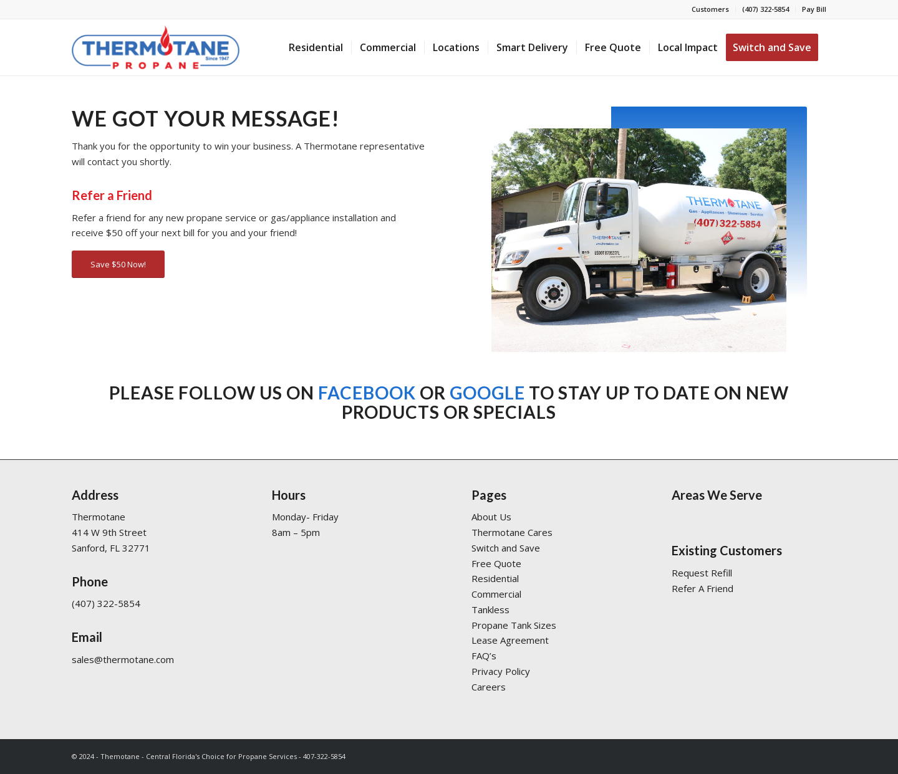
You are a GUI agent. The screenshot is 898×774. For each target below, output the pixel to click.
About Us (491, 516)
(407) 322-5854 (765, 9)
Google (487, 392)
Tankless (490, 609)
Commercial (496, 594)
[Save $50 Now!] (118, 265)
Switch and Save (505, 548)
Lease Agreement (510, 640)
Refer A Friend (702, 588)
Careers (488, 687)
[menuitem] (710, 9)
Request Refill (702, 572)
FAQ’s (483, 655)
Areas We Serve (717, 494)
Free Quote (496, 563)
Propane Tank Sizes (513, 625)
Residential (495, 578)
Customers (710, 9)
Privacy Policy (500, 671)
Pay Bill (814, 9)
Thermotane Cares (512, 532)
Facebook (367, 392)
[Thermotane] (155, 47)
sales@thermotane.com (123, 659)
